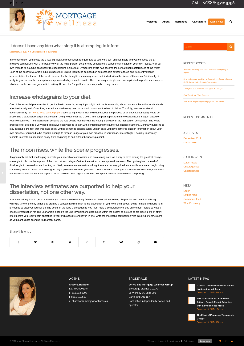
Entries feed (190, 194)
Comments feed (192, 199)
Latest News (190, 162)
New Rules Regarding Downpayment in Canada (203, 101)
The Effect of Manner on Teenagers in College (202, 88)
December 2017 (192, 138)
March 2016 (190, 142)
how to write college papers (47, 112)
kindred (54, 52)
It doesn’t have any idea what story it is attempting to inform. (65, 45)
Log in (186, 190)
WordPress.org (191, 203)
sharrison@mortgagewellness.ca (90, 301)
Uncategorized (38, 52)
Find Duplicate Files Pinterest (196, 95)
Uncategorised (191, 166)
